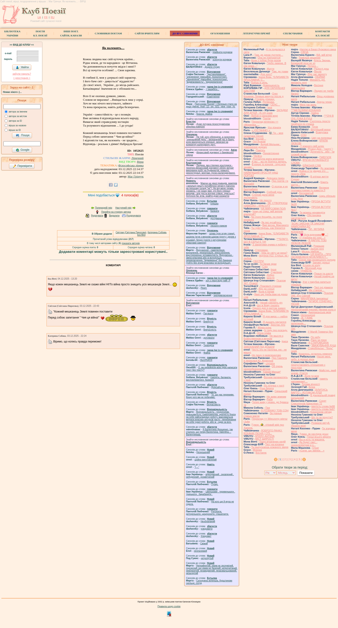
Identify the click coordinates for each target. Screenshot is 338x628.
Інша (273, 269)
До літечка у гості (274, 385)
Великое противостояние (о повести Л (310, 189)
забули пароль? (21, 73)
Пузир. (214, 484)
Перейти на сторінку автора (116, 212)
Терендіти (209, 345)
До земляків (327, 168)
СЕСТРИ (258, 261)
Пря (267, 407)
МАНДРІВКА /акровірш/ (314, 298)
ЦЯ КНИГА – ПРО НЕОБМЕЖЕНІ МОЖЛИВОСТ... (311, 255)
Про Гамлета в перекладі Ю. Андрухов (265, 359)
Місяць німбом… (311, 251)
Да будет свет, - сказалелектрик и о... (304, 443)
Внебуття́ (208, 321)
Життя (270, 68)
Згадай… (261, 138)
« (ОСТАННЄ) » (261, 130)
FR (46, 17)
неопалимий (200, 551)
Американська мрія (320, 312)
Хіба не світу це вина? (274, 252)
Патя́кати (208, 313)
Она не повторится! (269, 57)
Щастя (270, 277)
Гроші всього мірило (319, 436)
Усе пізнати (274, 127)
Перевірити (22, 166)
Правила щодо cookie (169, 606)
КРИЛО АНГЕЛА (264, 436)
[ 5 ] (299, 459)
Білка (312, 387)
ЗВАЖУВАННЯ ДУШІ (323, 345)
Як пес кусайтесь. (271, 222)
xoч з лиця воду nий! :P (218, 280)
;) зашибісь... (212, 89)
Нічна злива (264, 333)
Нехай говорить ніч (271, 302)
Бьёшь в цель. (259, 82)
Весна (317, 71)
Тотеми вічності (311, 384)
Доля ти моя (311, 375)
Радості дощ (321, 68)
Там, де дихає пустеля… (268, 54)
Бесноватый (306, 193)
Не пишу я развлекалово (266, 355)
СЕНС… (275, 104)
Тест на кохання (274, 444)
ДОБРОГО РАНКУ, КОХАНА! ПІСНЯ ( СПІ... (263, 432)
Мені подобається (101, 195)
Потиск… (313, 66)
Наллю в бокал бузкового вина (318, 49)
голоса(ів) (130, 195)
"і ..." (197, 467)
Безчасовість (214, 404)
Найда (315, 113)
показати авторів (131, 243)
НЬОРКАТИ (206, 360)
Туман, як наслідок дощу (314, 434)
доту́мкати (209, 337)
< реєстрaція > (21, 78)
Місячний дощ (313, 268)
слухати (270, 363)
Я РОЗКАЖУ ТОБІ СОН (274, 410)
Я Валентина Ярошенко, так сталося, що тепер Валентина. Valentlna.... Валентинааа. (209, 432)
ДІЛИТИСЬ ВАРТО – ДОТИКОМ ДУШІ (309, 391)
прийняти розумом (222, 52)
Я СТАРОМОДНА (318, 342)
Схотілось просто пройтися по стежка (310, 122)
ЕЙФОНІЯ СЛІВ (312, 165)
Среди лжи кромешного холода (317, 259)
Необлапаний (208, 521)
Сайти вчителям (147, 33)
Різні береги (267, 388)
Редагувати (97, 215)
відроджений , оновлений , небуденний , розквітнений (210, 475)
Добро (270, 275)
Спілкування (292, 33)
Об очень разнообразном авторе (263, 367)
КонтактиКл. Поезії (322, 33)
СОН (303, 135)
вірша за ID (15, 130)
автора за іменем (18, 111)
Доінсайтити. (218, 387)
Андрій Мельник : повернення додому (262, 145)
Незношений (203, 452)
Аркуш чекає (324, 101)
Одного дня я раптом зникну (269, 308)
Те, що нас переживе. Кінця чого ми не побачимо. (210, 395)
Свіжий (204, 543)
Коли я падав (266, 291)
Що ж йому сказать (268, 305)
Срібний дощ (274, 192)
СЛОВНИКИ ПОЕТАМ (108, 33)
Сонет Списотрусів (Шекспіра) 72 (308, 402)
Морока (257, 449)
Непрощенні (308, 315)
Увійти (22, 67)
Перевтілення (271, 153)
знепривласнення (222, 295)
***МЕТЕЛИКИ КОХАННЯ (306, 110)
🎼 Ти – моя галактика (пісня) (263, 134)
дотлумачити (217, 218)
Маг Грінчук (135, 176)
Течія (315, 126)
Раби (270, 399)
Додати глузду (212, 67)
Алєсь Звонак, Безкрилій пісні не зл (311, 62)
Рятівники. (269, 101)
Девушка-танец (276, 178)
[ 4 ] (295, 459)
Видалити (114, 215)
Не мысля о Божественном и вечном (263, 337)
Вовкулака (322, 132)
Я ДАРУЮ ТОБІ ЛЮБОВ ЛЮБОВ (308, 242)
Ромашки (318, 246)
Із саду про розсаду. (276, 330)
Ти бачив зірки (268, 263)
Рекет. (204, 288)
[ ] (280, 459)
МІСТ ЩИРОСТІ (264, 438)
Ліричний (137, 158)
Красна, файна (204, 114)
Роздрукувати (133, 215)
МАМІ (273, 299)
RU (52, 17)
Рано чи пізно (319, 340)
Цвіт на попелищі (322, 137)
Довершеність (271, 85)
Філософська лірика (130, 165)
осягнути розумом (222, 59)
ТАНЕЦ (257, 156)
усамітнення (213, 96)
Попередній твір (103, 207)
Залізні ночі (317, 248)
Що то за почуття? (322, 417)
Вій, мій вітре (324, 54)
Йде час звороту (317, 74)
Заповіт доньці (321, 262)
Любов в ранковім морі (264, 115)
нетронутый (207, 558)
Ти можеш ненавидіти (312, 212)
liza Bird (141, 235)
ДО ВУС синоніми (184, 33)
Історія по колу (311, 265)
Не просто (266, 200)
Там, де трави (280, 71)
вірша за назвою (17, 125)
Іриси (285, 341)
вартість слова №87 (323, 409)
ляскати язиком (218, 225)
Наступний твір (123, 207)
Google (22, 150)
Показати (305, 473)
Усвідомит (206, 536)
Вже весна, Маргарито (275, 225)
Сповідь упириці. (265, 99)
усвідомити (206, 529)
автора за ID (15, 121)
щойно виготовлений (206, 459)
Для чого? (266, 74)
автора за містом (18, 116)
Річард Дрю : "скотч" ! (320, 148)
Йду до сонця (266, 288)
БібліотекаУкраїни (12, 33)
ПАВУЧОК (325, 157)
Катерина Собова (157, 232)
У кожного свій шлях (312, 146)
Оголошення (220, 33)
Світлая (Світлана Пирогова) (131, 232)
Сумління (276, 272)
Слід (265, 266)
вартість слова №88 (323, 406)
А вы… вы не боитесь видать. (269, 161)
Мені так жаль (308, 104)
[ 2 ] (285, 459)
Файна (207, 352)
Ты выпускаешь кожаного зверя (269, 447)
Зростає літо (278, 324)
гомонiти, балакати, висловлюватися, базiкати (208, 378)
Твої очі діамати (323, 287)
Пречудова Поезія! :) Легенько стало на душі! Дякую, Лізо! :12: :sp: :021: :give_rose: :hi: (211, 105)
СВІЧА (304, 52)
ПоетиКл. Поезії (40, 33)
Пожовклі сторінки (270, 286)
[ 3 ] (290, 459)
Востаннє (261, 452)
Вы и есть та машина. (312, 439)
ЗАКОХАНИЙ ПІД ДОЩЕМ (259, 346)
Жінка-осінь (264, 327)
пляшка (214, 203)
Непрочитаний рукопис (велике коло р (313, 309)
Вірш (140, 161)
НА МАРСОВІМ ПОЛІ (273, 208)
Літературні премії (256, 33)
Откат (315, 447)
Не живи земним (276, 396)
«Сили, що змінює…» (311, 450)
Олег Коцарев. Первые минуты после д (263, 95)
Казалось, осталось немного (315, 353)
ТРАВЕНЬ (306, 270)
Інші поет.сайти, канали (71, 33)
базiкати (214, 211)
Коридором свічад (321, 411)
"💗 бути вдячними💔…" (313, 234)
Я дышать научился (274, 322)
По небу (315, 337)
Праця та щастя (323, 273)
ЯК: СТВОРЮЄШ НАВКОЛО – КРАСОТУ (266, 204)
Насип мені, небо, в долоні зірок (311, 358)
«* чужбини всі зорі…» (312, 237)
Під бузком (259, 141)
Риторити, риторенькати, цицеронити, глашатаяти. (207, 512)
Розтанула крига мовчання (268, 158)
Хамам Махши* (272, 371)
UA (39, 17)
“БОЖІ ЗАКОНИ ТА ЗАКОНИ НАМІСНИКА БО (307, 225)
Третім (267, 118)
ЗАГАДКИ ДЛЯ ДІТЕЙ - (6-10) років (266, 111)
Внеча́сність (210, 329)
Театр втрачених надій (272, 441)
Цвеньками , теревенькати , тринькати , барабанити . (210, 492)
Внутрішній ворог (321, 129)
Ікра (270, 107)
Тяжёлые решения (309, 57)
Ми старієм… (316, 290)
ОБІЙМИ (320, 77)
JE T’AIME (307, 317)
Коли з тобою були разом (266, 60)
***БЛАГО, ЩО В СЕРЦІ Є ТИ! (266, 240)
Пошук (23, 135)
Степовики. (261, 250)
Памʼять (260, 150)
